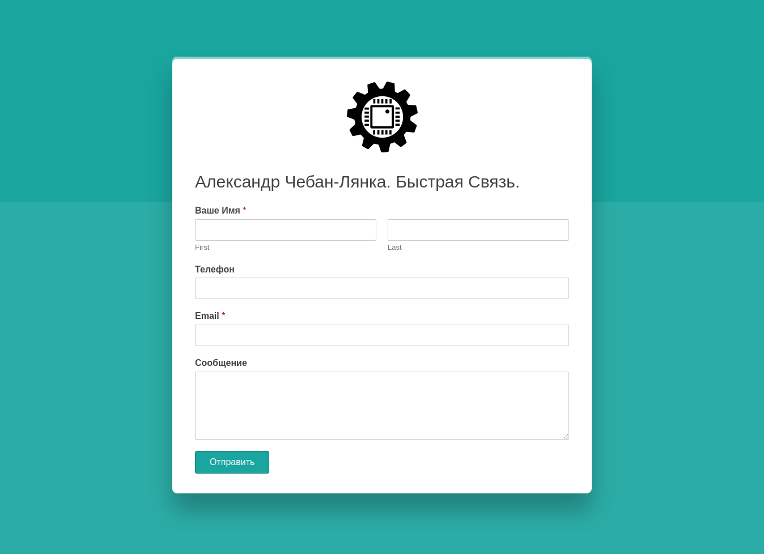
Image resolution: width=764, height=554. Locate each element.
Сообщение (221, 363)
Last (395, 247)
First (202, 247)
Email (210, 316)
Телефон (215, 269)
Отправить (232, 462)
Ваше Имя (220, 210)
